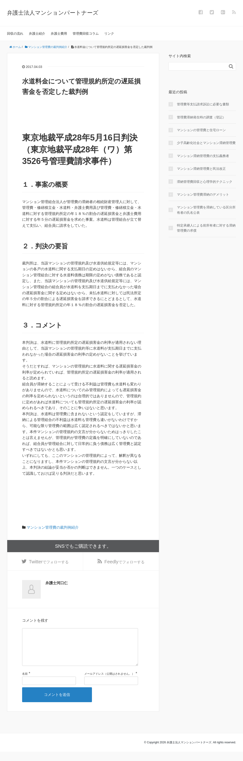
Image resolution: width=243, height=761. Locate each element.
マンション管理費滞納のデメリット (203, 194)
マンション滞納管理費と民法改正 (201, 168)
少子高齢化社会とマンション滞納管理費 (206, 143)
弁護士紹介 (37, 33)
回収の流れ (15, 33)
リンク (109, 33)
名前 (25, 683)
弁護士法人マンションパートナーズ (52, 13)
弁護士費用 (59, 33)
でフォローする (49, 562)
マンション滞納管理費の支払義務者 (203, 156)
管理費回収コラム (86, 33)
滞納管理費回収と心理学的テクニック (204, 182)
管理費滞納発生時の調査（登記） (201, 117)
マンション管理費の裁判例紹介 (53, 527)
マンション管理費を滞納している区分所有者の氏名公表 (206, 209)
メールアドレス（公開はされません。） (109, 683)
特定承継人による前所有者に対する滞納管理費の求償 (206, 228)
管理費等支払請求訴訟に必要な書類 (203, 104)
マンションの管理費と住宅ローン (201, 130)
